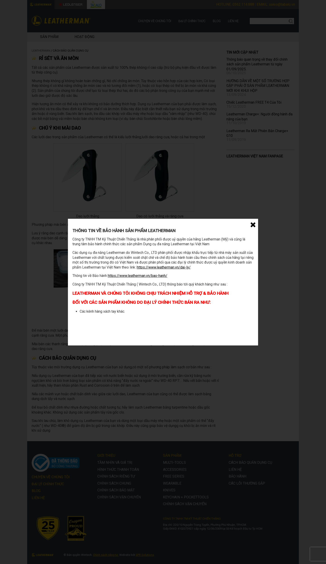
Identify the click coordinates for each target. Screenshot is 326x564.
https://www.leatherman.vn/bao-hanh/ (137, 276)
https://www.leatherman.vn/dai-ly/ (164, 267)
